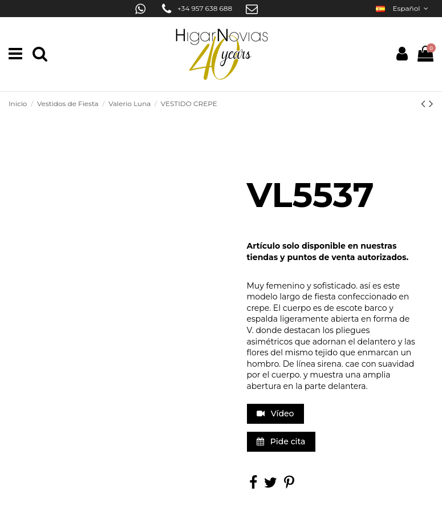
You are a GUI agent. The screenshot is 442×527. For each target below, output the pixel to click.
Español (403, 8)
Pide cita (281, 441)
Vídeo (275, 413)
